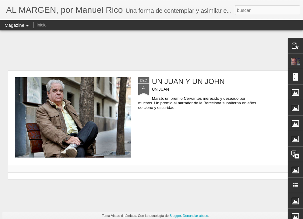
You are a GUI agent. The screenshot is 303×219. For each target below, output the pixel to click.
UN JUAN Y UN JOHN (188, 81)
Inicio (42, 25)
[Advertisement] (152, 50)
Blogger (175, 215)
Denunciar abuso (195, 215)
